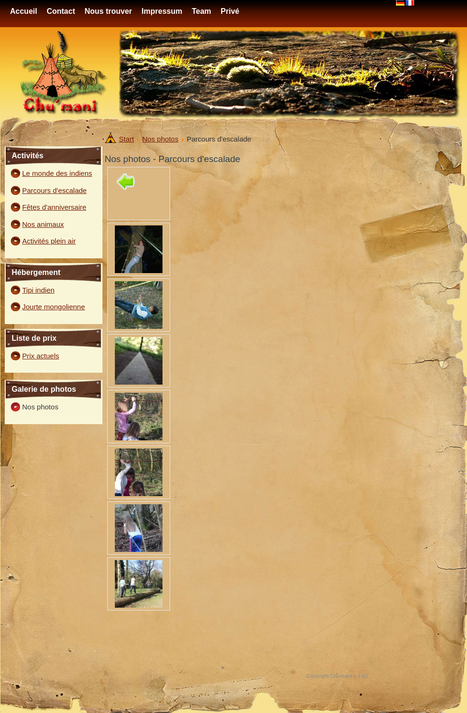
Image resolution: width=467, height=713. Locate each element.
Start (126, 139)
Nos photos (160, 139)
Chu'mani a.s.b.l (349, 676)
